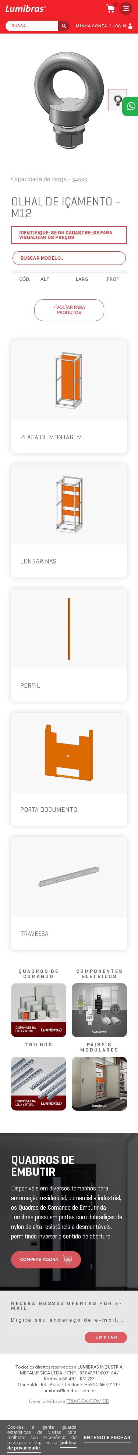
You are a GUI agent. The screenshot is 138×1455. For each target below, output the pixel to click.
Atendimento (130, 106)
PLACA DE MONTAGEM (51, 438)
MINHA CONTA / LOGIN (101, 26)
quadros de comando (38, 974)
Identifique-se (38, 233)
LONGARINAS (38, 562)
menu (124, 8)
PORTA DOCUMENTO (48, 810)
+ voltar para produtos (69, 310)
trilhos (39, 1045)
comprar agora (39, 1259)
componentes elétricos (99, 974)
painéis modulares (99, 1048)
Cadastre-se (82, 233)
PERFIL (30, 686)
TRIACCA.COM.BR (88, 1401)
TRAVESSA (34, 934)
